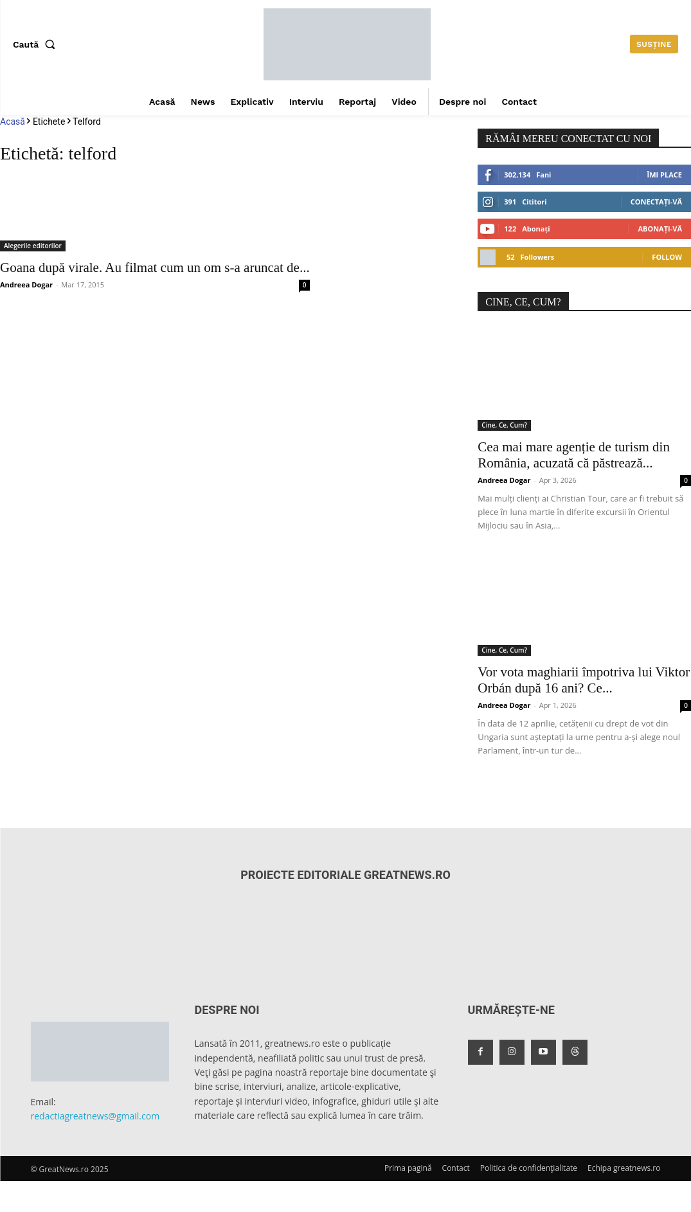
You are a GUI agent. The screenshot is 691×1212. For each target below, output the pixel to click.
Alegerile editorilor (33, 245)
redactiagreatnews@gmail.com (95, 1116)
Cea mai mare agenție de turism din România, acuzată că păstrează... (574, 455)
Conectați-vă (656, 201)
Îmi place (664, 174)
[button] (36, 44)
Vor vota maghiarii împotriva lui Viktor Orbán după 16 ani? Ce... (584, 680)
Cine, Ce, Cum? (504, 425)
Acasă (12, 121)
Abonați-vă (660, 228)
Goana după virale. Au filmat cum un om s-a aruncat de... (155, 267)
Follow (667, 257)
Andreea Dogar (26, 284)
